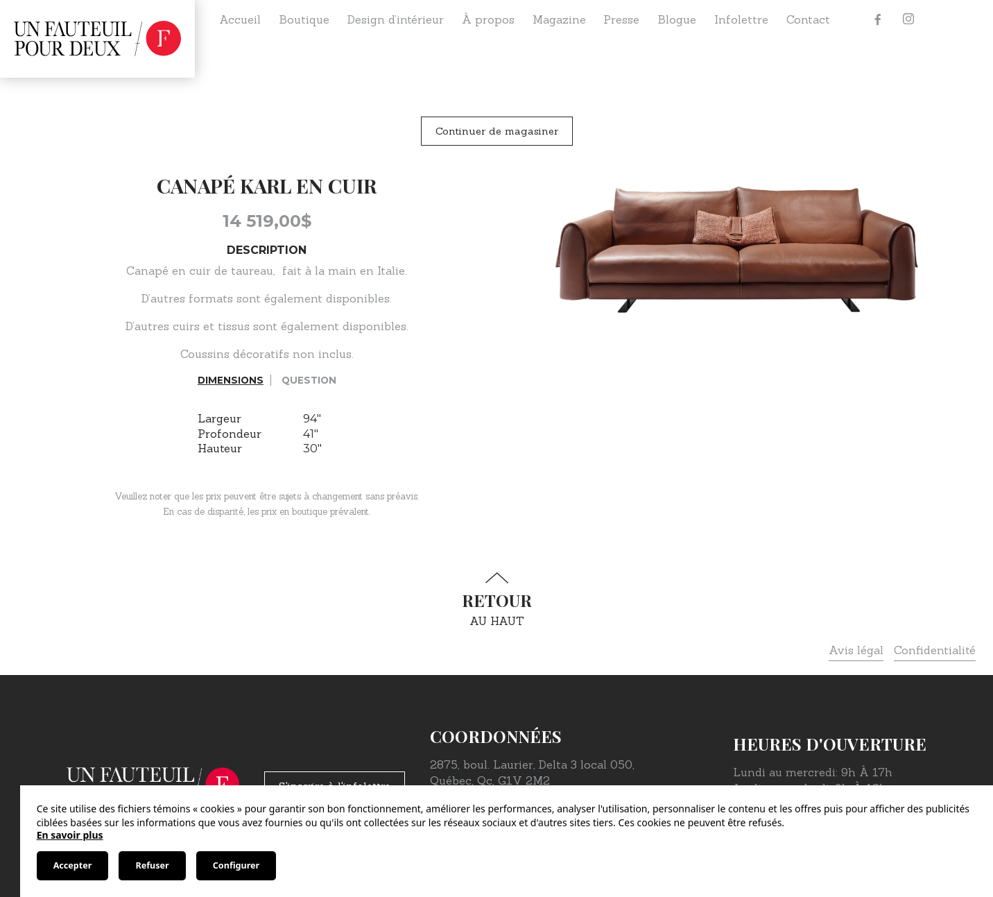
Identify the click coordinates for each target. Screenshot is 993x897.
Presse (621, 19)
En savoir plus (70, 835)
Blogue (676, 19)
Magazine (559, 19)
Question (309, 380)
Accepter (72, 865)
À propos (488, 19)
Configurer (236, 865)
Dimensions (231, 380)
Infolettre (741, 19)
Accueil (240, 19)
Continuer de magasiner (496, 131)
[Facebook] (878, 19)
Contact (808, 19)
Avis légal (856, 650)
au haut (496, 599)
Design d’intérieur (395, 19)
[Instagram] (908, 19)
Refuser (152, 865)
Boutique (304, 19)
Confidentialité (935, 650)
